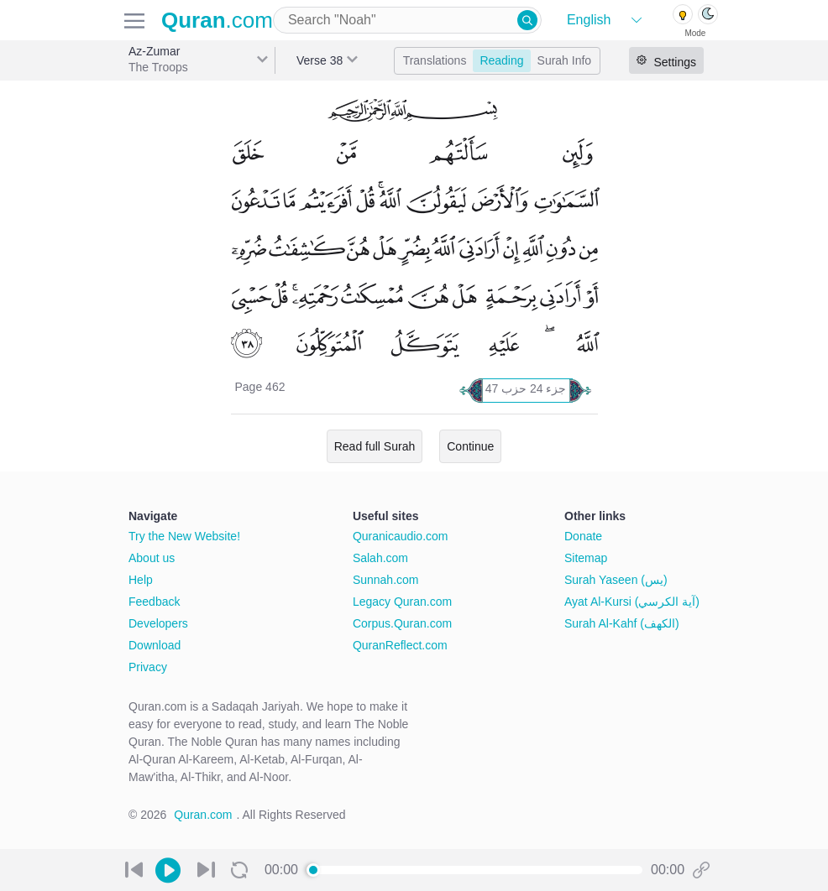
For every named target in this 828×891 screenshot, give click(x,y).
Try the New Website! (184, 536)
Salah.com (380, 558)
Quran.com (203, 814)
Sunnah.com (386, 579)
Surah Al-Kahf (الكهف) (621, 623)
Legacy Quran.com (402, 601)
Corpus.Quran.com (402, 623)
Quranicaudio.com (400, 536)
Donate (583, 536)
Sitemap (585, 558)
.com (217, 20)
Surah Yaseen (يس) (616, 579)
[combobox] (407, 20)
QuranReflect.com (400, 645)
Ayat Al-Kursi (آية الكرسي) (632, 601)
